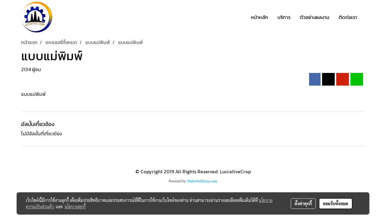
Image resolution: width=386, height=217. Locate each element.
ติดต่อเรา (348, 17)
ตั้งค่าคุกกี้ (303, 203)
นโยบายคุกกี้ (75, 206)
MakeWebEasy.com (202, 181)
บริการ (283, 17)
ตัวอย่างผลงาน (314, 17)
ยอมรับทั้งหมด (335, 203)
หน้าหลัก (259, 17)
